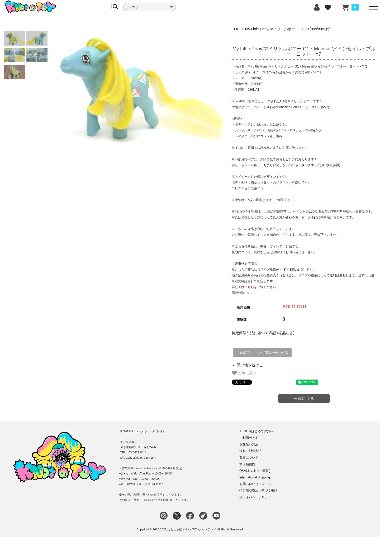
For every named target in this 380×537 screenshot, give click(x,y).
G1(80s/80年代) (318, 29)
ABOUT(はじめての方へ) (256, 431)
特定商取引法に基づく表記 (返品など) (263, 333)
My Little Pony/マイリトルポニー (272, 29)
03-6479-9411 (138, 452)
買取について (248, 457)
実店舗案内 (247, 464)
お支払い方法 (248, 444)
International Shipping (254, 477)
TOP (235, 29)
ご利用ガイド (248, 438)
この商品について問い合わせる (262, 353)
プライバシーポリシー (255, 497)
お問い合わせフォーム (255, 484)
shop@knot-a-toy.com (142, 457)
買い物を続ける (250, 365)
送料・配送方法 (250, 451)
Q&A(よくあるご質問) (254, 471)
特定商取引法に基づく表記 (258, 490)
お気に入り (244, 373)
